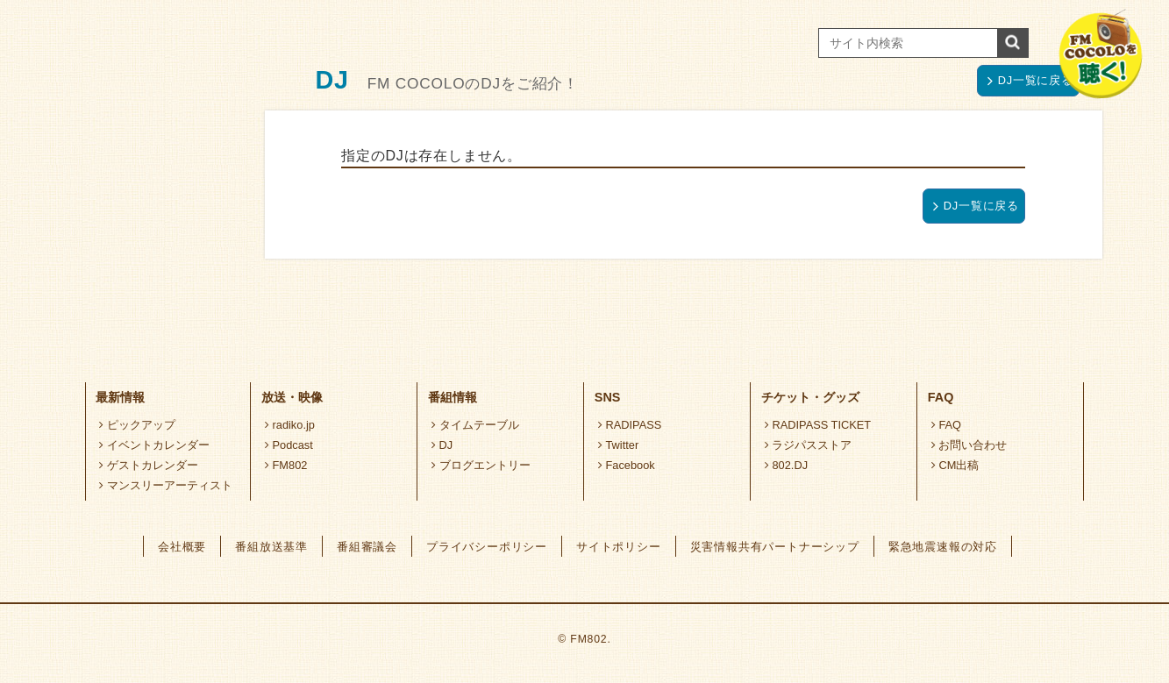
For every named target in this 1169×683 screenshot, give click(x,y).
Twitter (618, 445)
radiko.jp (290, 424)
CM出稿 (955, 465)
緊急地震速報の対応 (942, 546)
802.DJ (786, 465)
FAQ (946, 424)
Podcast (289, 445)
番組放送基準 (271, 546)
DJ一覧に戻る (1030, 80)
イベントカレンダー (154, 445)
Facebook (626, 465)
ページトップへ (1021, 319)
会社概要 (182, 546)
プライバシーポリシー (486, 546)
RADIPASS (630, 424)
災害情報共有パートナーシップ (774, 546)
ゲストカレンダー (148, 465)
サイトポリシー (618, 546)
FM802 (286, 465)
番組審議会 (367, 546)
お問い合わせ (969, 445)
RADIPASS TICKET (818, 424)
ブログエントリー (481, 465)
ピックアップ (137, 424)
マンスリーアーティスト (165, 485)
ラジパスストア (808, 445)
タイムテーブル (475, 424)
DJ (442, 445)
